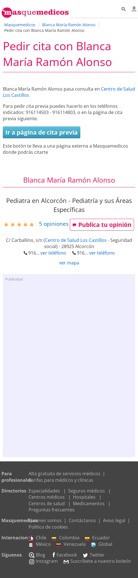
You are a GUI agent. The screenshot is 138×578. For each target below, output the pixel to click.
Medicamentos (89, 503)
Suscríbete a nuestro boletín (97, 561)
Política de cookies (48, 527)
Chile (37, 538)
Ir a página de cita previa (41, 132)
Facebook (64, 555)
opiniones (53, 223)
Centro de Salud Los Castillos (76, 240)
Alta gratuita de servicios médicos (64, 473)
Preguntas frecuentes (52, 510)
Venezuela (71, 544)
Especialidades (44, 491)
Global (101, 544)
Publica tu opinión (101, 225)
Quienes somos (45, 520)
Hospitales (84, 497)
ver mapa (69, 263)
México (40, 544)
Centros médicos (47, 497)
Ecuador (97, 538)
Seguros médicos (86, 491)
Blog (37, 555)
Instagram (43, 561)
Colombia (65, 538)
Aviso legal (114, 520)
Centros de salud (47, 503)
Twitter (93, 555)
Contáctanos (82, 520)
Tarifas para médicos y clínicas (61, 480)
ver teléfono (53, 253)
